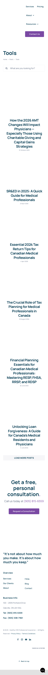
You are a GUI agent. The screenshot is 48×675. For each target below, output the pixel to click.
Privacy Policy (15, 634)
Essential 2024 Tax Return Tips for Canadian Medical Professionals (24, 251)
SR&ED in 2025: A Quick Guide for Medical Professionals (24, 195)
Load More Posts (24, 457)
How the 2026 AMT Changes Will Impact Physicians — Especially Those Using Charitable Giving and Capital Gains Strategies (24, 133)
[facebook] (18, 639)
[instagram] (22, 639)
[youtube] (26, 639)
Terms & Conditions (28, 634)
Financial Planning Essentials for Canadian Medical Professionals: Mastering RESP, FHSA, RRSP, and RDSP (24, 371)
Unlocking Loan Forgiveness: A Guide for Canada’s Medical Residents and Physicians (24, 435)
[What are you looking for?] (24, 68)
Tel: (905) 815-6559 (12, 613)
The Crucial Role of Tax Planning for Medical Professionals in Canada (24, 309)
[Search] (6, 68)
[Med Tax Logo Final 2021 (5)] (12, 18)
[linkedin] (30, 639)
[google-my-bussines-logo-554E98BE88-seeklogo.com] (5, 654)
